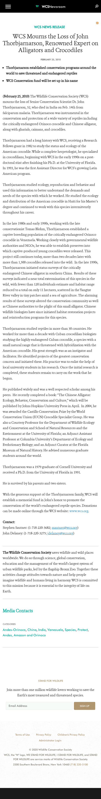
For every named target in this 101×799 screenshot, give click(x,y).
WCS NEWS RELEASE (49, 27)
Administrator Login (50, 740)
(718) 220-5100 (79, 764)
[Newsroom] (50, 4)
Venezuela (55, 630)
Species (70, 630)
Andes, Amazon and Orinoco (24, 635)
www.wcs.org (78, 511)
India (42, 630)
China (31, 630)
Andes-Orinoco (14, 630)
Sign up (84, 705)
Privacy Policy (43, 734)
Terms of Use (22, 734)
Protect (83, 630)
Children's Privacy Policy (71, 734)
